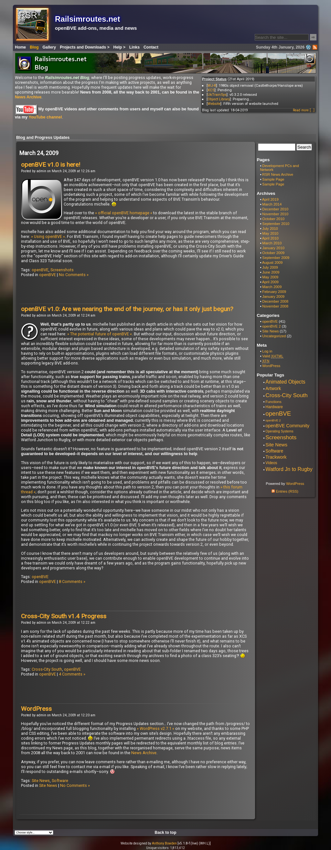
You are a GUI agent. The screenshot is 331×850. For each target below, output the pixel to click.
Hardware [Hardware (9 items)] (274, 407)
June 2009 (270, 272)
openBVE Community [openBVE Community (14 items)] (287, 425)
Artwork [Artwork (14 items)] (273, 388)
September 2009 (275, 258)
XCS (211, 90)
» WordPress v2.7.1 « (155, 728)
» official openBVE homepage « (123, 212)
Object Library (219, 99)
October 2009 (273, 253)
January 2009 (273, 296)
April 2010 (270, 238)
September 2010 (275, 224)
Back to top (165, 832)
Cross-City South (47, 669)
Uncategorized (274, 336)
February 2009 (274, 292)
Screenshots (62, 269)
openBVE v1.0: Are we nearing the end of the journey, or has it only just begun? (127, 309)
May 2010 (270, 233)
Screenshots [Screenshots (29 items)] (280, 437)
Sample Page (273, 179)
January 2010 (273, 248)
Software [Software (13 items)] (274, 450)
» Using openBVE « (48, 236)
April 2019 (270, 199)
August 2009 (272, 262)
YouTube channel (45, 117)
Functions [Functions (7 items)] (273, 402)
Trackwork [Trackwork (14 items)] (275, 457)
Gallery (49, 47)
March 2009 (272, 287)
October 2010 (273, 219)
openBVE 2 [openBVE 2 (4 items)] (273, 420)
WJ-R (212, 85)
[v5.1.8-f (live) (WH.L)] (194, 843)
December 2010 (275, 209)
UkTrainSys (217, 94)
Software (60, 780)
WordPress (36, 708)
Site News (41, 780)
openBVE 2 (271, 326)
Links (134, 47)
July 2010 (270, 228)
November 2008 (275, 306)
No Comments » (74, 274)
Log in (267, 351)
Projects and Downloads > (84, 47)
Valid (272, 356)
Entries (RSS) (285, 491)
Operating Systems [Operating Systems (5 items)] (279, 431)
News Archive (28, 97)
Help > (119, 47)
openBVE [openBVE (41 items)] (278, 413)
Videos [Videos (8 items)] (271, 463)
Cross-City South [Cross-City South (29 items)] (286, 395)
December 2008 (275, 301)
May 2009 (270, 277)
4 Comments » (72, 674)
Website (214, 103)
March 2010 (272, 243)
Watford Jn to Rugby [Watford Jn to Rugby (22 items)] (288, 469)
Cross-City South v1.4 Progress (63, 616)
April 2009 (270, 282)
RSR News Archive (277, 174)
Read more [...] (304, 110)
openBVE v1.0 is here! (50, 164)
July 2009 (270, 267)
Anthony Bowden (164, 843)
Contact (151, 47)
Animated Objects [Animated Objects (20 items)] (285, 382)
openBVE (40, 269)
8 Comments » (72, 581)
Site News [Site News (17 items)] (276, 444)
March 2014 (272, 204)
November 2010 (275, 214)
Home (20, 47)
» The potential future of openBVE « (99, 333)
